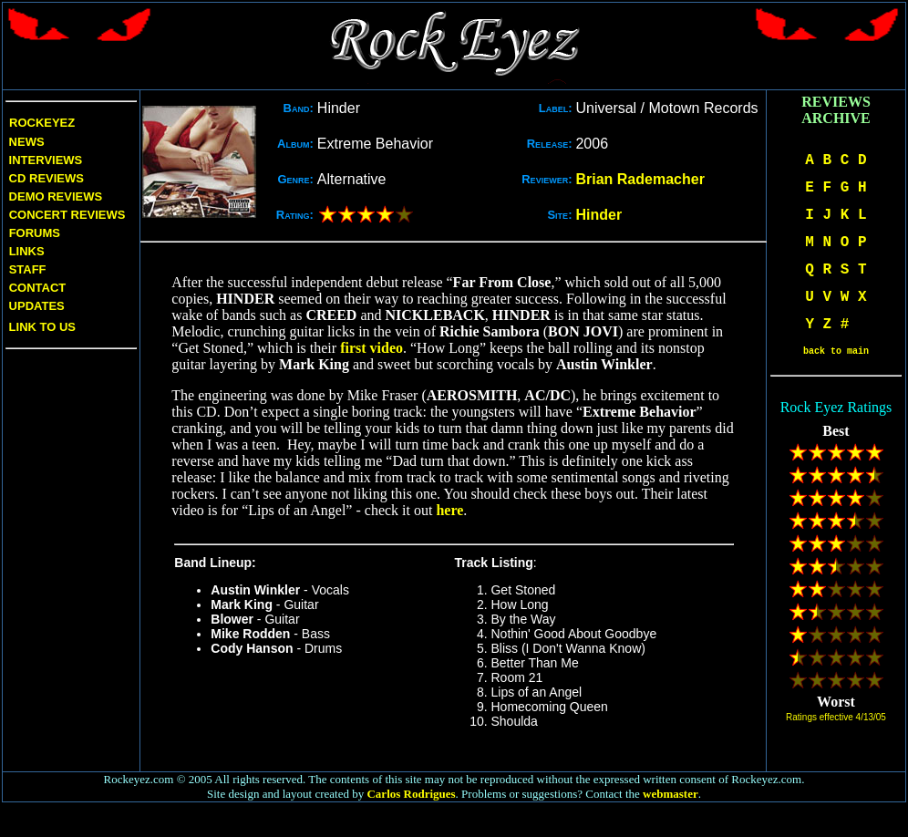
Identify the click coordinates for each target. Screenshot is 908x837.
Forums (34, 233)
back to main (836, 351)
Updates (35, 306)
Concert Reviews (67, 215)
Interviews (43, 160)
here (449, 510)
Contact (38, 287)
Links (27, 251)
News (25, 142)
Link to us (40, 327)
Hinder (598, 214)
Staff (27, 269)
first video (371, 348)
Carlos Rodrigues (410, 794)
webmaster (670, 794)
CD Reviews (44, 178)
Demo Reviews (53, 196)
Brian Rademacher (639, 179)
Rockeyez (42, 122)
